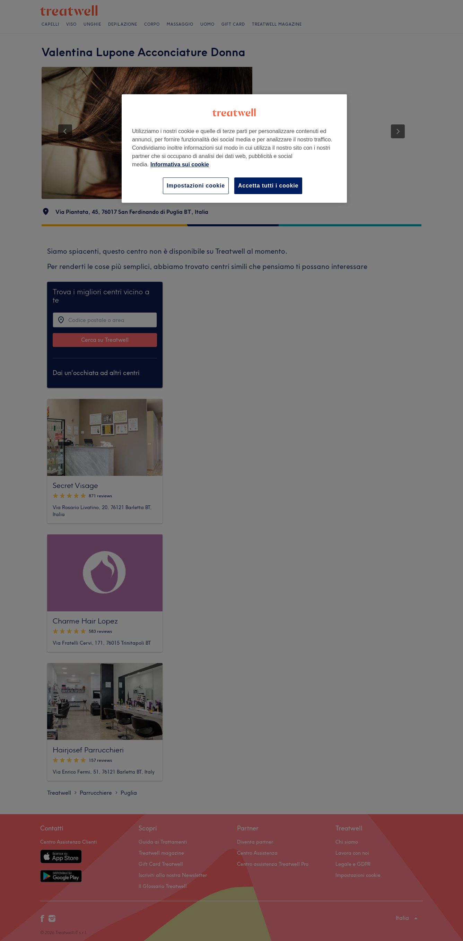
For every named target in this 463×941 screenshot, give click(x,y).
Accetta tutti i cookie (268, 186)
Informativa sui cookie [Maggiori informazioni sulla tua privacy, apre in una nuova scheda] (179, 164)
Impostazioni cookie (196, 186)
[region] (234, 148)
